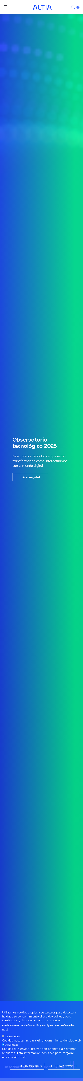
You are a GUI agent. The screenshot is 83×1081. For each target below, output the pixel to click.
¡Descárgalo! (30, 477)
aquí (5, 1030)
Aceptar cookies (64, 1066)
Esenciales (12, 1037)
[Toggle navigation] (5, 6)
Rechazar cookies (27, 1066)
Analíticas (11, 1045)
